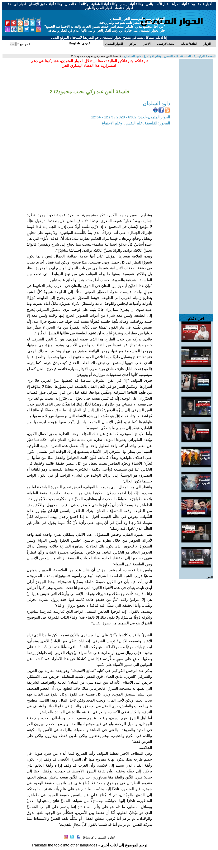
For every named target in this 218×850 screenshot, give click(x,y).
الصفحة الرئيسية (204, 56)
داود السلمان (132, 56)
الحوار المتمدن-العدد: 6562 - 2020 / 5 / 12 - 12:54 (130, 117)
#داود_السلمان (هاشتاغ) (99, 837)
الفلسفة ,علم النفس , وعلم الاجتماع (167, 56)
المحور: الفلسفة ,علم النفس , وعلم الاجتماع (136, 123)
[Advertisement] (196, 121)
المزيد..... (206, 577)
